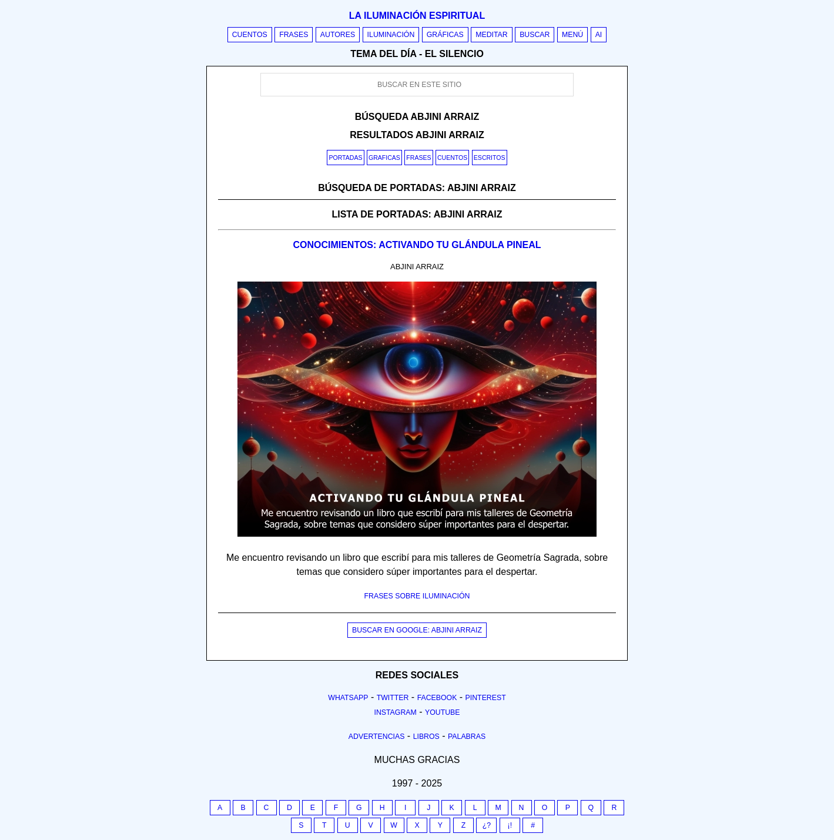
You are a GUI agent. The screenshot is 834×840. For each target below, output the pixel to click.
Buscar (535, 35)
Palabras (466, 736)
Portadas (345, 157)
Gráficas (445, 35)
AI (598, 35)
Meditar (491, 35)
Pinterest (485, 698)
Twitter (393, 698)
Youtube (442, 712)
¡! (510, 825)
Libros (426, 736)
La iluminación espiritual (417, 16)
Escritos (489, 157)
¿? (487, 825)
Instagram (395, 712)
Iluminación (391, 35)
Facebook (437, 698)
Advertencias (377, 736)
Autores (337, 35)
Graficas (384, 157)
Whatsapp (348, 698)
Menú (572, 35)
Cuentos (249, 35)
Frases (293, 35)
